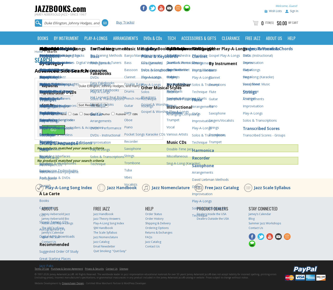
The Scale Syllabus (105, 232)
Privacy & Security (94, 268)
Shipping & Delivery (158, 223)
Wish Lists (275, 11)
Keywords (50, 86)
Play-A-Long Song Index (68, 187)
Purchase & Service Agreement (67, 268)
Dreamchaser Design (73, 283)
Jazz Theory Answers (106, 219)
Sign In (294, 11)
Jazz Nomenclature (171, 187)
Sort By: (48, 105)
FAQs (148, 237)
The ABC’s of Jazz (53, 228)
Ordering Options (157, 228)
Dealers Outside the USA (213, 219)
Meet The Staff (51, 237)
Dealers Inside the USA (211, 214)
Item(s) (269, 23)
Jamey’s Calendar (53, 232)
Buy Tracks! (125, 22)
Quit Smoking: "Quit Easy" (109, 251)
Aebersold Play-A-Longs (57, 223)
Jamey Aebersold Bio (55, 219)
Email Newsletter (104, 246)
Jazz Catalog (101, 242)
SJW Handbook (103, 228)
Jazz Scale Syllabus (272, 187)
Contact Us (49, 242)
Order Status (153, 214)
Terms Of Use (42, 268)
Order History (154, 219)
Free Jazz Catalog (222, 187)
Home (39, 52)
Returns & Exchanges (158, 232)
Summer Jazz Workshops (265, 223)
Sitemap (123, 268)
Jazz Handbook (122, 187)
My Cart (293, 23)
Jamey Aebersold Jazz (56, 214)
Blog (252, 219)
